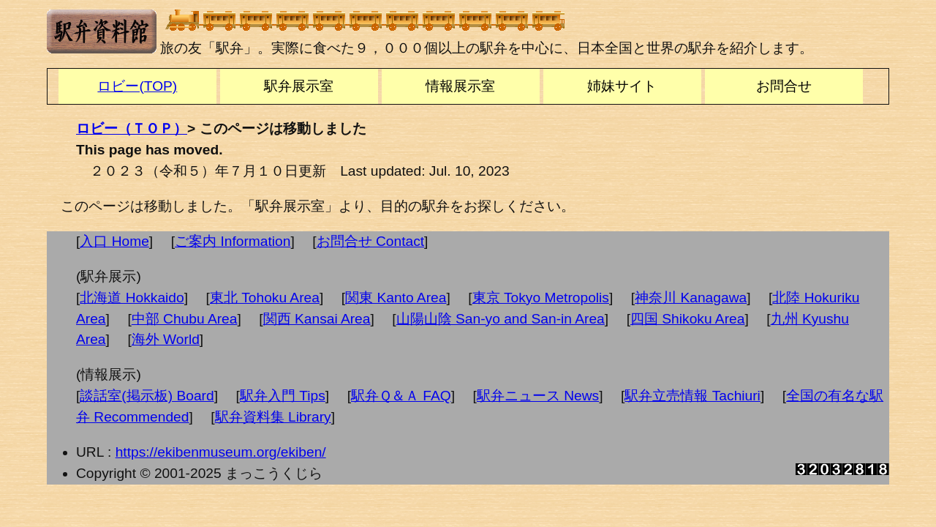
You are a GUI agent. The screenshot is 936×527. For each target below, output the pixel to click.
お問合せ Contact (370, 241)
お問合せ (784, 86)
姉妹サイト (622, 86)
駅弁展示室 (298, 86)
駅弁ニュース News (538, 395)
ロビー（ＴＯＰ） (131, 128)
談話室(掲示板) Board (147, 395)
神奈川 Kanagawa (691, 297)
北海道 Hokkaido (132, 297)
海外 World (166, 339)
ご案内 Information (232, 241)
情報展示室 (460, 86)
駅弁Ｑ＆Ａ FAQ (401, 395)
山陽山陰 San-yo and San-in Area (500, 318)
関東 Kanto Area (395, 297)
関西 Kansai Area (317, 318)
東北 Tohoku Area (265, 297)
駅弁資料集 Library (273, 417)
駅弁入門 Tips (282, 395)
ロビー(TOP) (137, 86)
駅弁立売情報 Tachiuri (692, 395)
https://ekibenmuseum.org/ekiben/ (221, 452)
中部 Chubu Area (185, 318)
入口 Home (114, 241)
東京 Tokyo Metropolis (540, 297)
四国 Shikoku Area (687, 318)
